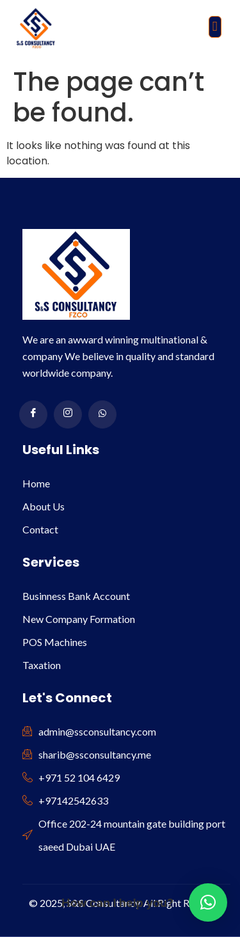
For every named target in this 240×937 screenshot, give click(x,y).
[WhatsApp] (102, 414)
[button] (215, 27)
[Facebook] (33, 414)
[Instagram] (68, 414)
